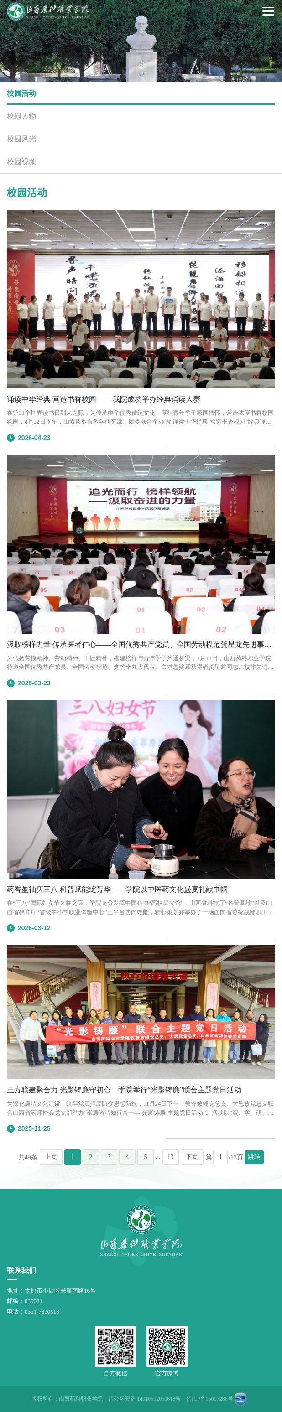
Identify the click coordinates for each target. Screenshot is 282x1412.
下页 (192, 1156)
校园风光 (21, 139)
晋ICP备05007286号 (209, 1399)
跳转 (254, 1156)
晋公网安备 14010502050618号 (144, 1399)
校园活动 (21, 93)
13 (170, 1156)
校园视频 (21, 162)
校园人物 (21, 116)
